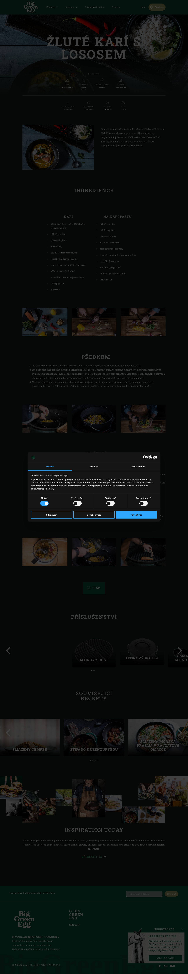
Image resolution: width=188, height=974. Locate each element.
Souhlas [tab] (50, 466)
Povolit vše (136, 514)
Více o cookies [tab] (138, 466)
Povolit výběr (94, 514)
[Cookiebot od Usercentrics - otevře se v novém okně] (144, 457)
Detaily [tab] (94, 466)
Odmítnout (51, 514)
